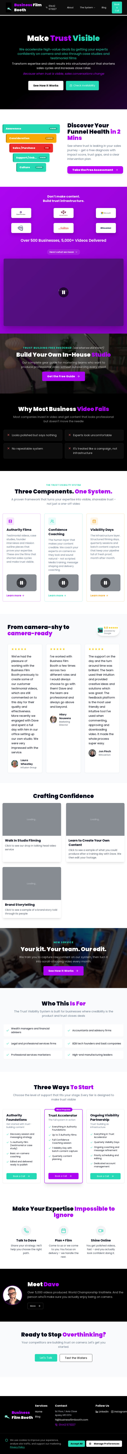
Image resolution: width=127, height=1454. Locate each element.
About (70, 7)
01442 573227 (51, 7)
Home (38, 1411)
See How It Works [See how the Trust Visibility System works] (45, 85)
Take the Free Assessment (95, 170)
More (35, 1306)
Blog (104, 7)
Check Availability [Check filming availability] (82, 85)
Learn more (15, 595)
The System (87, 7)
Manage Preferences (104, 1443)
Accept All (76, 1443)
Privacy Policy (17, 1447)
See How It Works (63, 971)
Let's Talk (46, 1358)
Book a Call (117, 7)
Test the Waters (76, 1358)
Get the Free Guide (63, 376)
